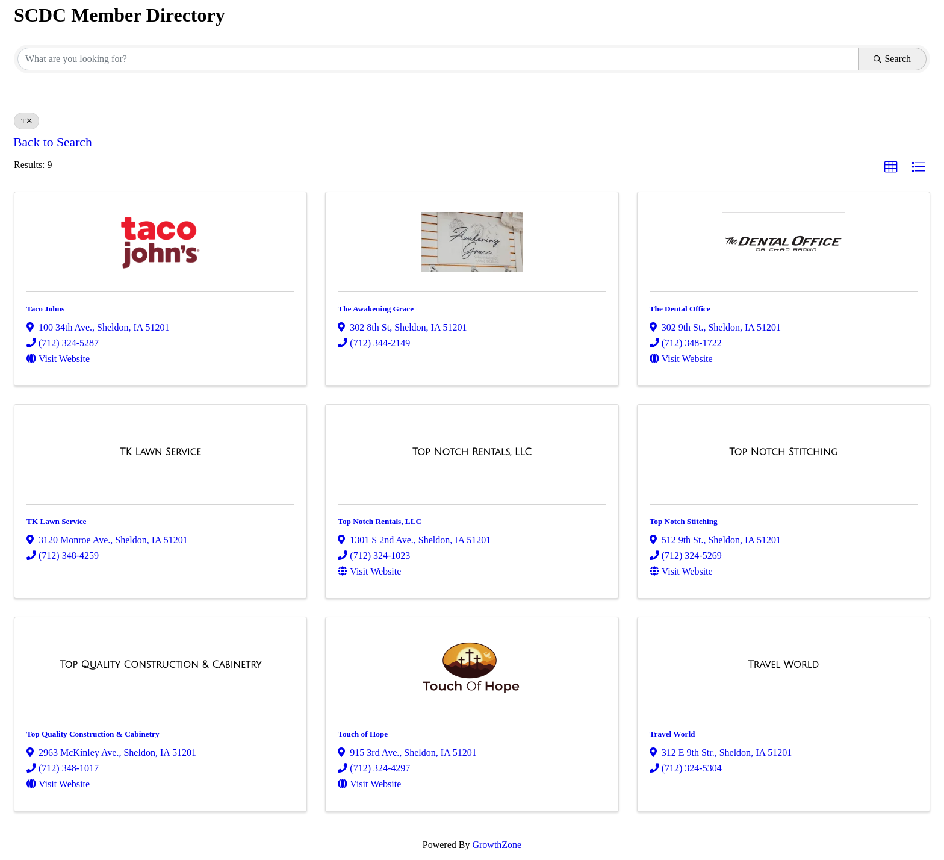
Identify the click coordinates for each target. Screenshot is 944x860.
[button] (891, 167)
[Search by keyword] (438, 59)
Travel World (672, 733)
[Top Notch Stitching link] (783, 452)
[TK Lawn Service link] (160, 452)
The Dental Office (680, 308)
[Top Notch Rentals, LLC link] (472, 452)
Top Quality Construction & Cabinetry (93, 733)
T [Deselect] (26, 121)
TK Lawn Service (56, 521)
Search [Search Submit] (892, 59)
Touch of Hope (363, 733)
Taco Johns (45, 308)
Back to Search (52, 142)
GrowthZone (496, 845)
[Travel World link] (783, 665)
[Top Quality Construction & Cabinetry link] (160, 665)
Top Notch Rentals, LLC (379, 521)
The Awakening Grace (376, 308)
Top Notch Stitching (684, 521)
